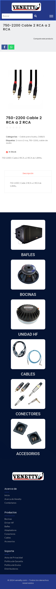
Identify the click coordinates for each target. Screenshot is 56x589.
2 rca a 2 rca (22, 140)
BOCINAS (28, 294)
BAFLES (28, 254)
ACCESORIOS (28, 453)
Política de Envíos (12, 565)
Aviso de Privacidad (13, 557)
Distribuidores (11, 568)
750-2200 (33, 140)
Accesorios (9, 541)
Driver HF (9, 522)
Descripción (28, 173)
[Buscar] (17, 16)
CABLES (41, 136)
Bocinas (8, 519)
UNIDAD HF (28, 334)
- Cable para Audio (27, 136)
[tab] (28, 173)
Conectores (9, 534)
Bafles (7, 526)
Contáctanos (10, 502)
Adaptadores (10, 530)
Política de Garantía (13, 561)
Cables (7, 537)
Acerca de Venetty (12, 499)
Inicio (7, 495)
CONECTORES (28, 414)
